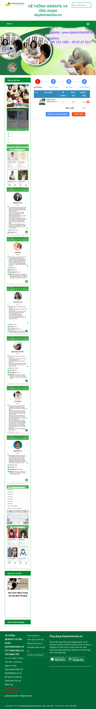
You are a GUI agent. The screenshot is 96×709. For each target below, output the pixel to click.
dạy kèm (73, 706)
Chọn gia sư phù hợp (35, 640)
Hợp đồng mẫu (33, 647)
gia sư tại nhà (48, 706)
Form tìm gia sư (33, 636)
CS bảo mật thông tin (35, 655)
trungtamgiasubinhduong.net (30, 706)
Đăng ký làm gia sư (35, 643)
